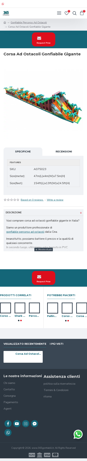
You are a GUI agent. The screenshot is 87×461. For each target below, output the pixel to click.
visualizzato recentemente (25, 343)
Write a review (55, 200)
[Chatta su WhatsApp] (78, 434)
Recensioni (64, 151)
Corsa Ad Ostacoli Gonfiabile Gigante (28, 353)
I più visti (56, 343)
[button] (18, 320)
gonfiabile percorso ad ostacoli (25, 232)
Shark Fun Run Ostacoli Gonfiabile (20, 315)
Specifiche (23, 151)
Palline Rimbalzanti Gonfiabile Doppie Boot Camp (52, 316)
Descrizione (14, 212)
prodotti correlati (15, 295)
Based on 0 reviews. (32, 200)
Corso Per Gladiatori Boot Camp (67, 316)
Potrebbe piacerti (61, 295)
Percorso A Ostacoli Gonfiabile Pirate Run (34, 315)
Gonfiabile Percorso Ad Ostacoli (29, 22)
